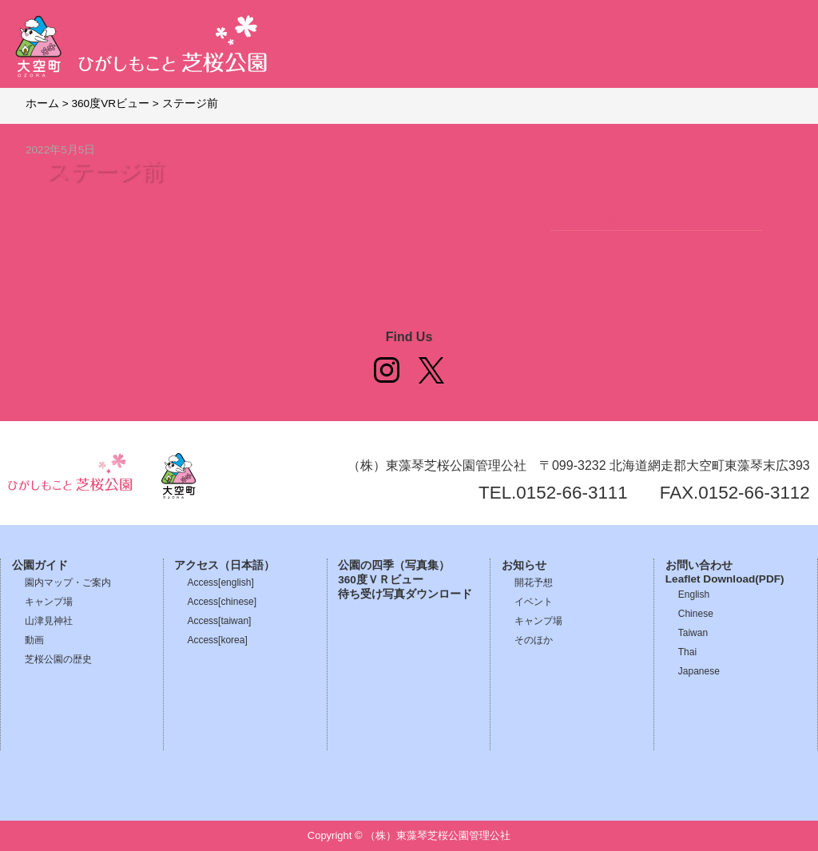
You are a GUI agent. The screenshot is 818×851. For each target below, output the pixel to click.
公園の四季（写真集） (394, 565)
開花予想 (533, 582)
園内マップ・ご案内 (68, 582)
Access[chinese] (221, 601)
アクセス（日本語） (224, 565)
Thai (687, 652)
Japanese (699, 671)
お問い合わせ (699, 565)
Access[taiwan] (219, 620)
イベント (533, 601)
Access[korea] (217, 640)
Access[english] (220, 582)
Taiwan (693, 632)
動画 (34, 640)
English (693, 594)
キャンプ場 (49, 601)
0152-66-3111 (571, 493)
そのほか (533, 640)
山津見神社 (49, 620)
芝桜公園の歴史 (58, 659)
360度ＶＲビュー (380, 580)
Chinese (695, 613)
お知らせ (524, 565)
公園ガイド (40, 565)
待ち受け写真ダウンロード (405, 594)
